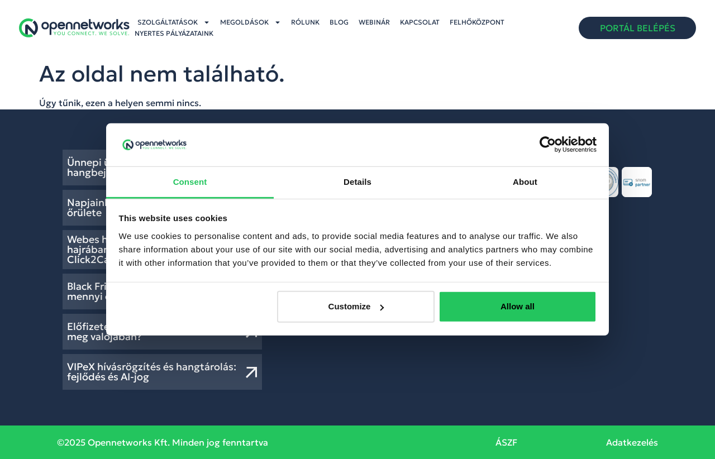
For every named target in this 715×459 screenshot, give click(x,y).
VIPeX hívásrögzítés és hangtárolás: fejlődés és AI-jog (151, 371)
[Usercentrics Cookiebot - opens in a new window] (548, 144)
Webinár (374, 22)
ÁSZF (506, 442)
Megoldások (250, 22)
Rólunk (305, 22)
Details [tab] (357, 182)
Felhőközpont (477, 22)
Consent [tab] (190, 182)
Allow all (517, 306)
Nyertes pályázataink (174, 33)
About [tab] (525, 182)
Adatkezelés (632, 442)
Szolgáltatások (173, 22)
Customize (356, 306)
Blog (339, 22)
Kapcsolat (420, 22)
